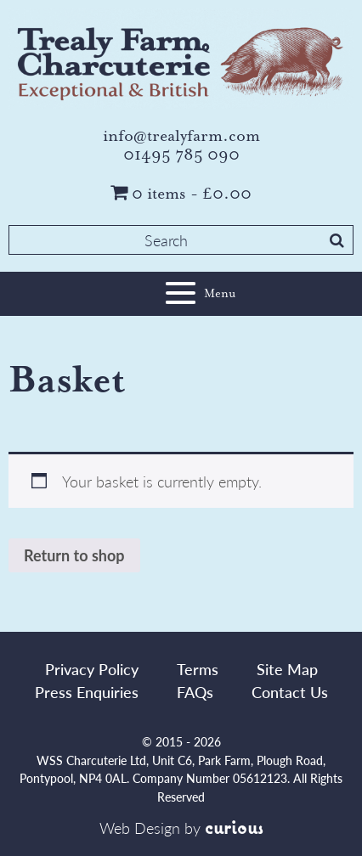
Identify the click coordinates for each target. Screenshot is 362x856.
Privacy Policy (92, 668)
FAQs (195, 691)
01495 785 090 (181, 154)
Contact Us (290, 691)
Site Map (287, 668)
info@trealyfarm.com (181, 136)
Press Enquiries (87, 691)
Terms (197, 668)
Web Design (139, 827)
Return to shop (74, 555)
